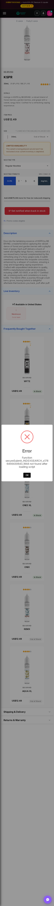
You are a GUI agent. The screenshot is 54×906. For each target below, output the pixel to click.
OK (27, 475)
